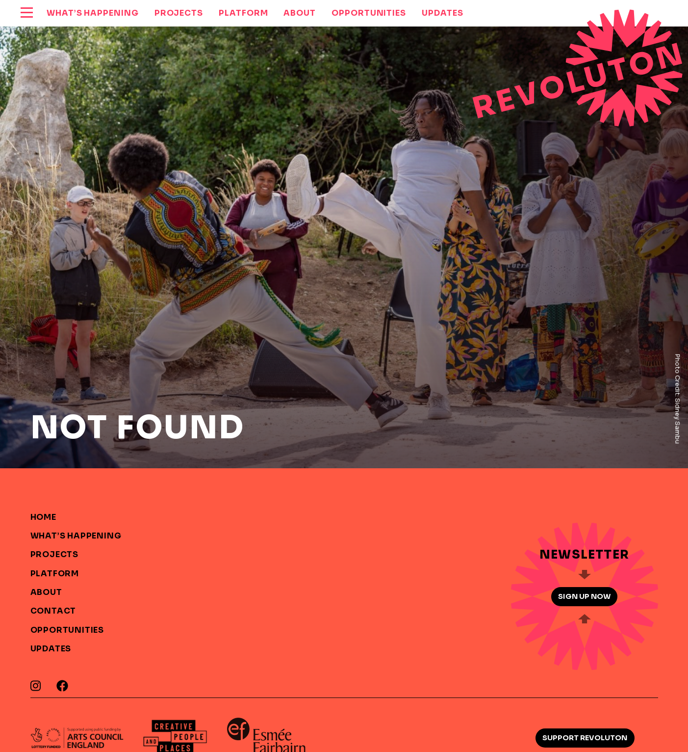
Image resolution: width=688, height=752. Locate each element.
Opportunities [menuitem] (368, 13)
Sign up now (584, 596)
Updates (51, 649)
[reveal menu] (27, 13)
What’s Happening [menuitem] (93, 13)
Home (43, 517)
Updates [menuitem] (442, 13)
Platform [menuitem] (243, 13)
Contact (53, 611)
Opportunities (67, 630)
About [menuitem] (299, 13)
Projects (54, 554)
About (46, 592)
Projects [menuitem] (178, 13)
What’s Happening (76, 536)
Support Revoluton (584, 737)
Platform (54, 573)
